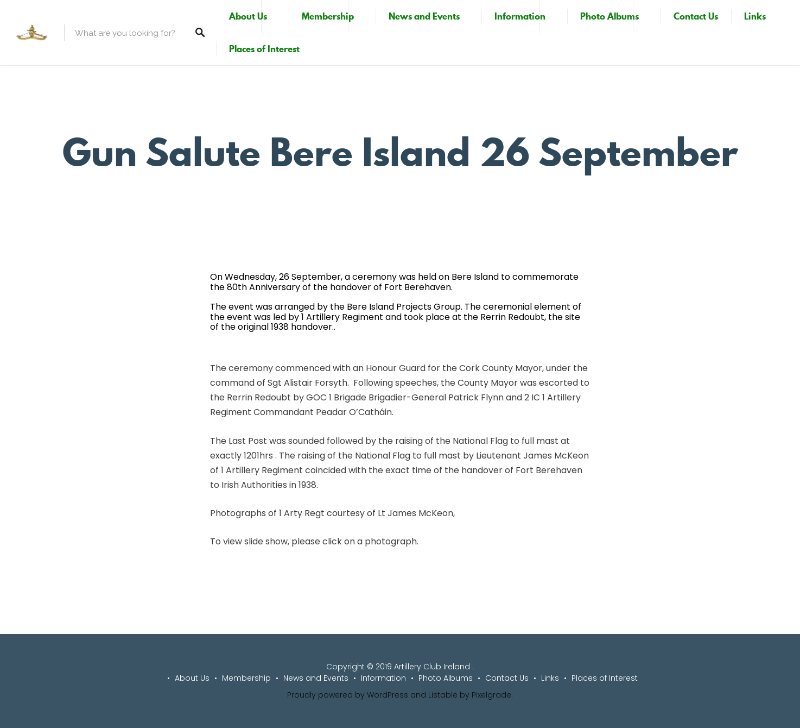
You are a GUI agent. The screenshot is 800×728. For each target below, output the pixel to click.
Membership (328, 16)
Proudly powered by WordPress (347, 694)
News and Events (424, 16)
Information (519, 16)
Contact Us (696, 16)
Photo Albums (609, 16)
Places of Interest (264, 48)
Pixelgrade (491, 694)
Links (755, 16)
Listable (443, 694)
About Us (248, 16)
